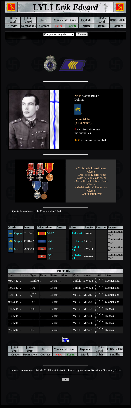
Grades (12, 25)
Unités (102, 25)
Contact (44, 25)
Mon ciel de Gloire (65, 20)
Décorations (28, 25)
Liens (44, 20)
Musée (86, 25)
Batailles (117, 25)
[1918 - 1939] (28, 20)
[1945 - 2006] (118, 20)
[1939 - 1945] (102, 20)
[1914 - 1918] (13, 20)
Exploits (86, 20)
